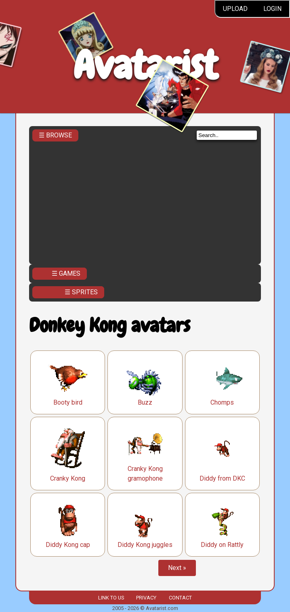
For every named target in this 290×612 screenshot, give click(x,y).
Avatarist (145, 65)
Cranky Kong (67, 478)
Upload (235, 9)
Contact (180, 598)
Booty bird (67, 402)
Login (272, 9)
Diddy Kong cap (68, 545)
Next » (177, 568)
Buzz (145, 402)
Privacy (146, 598)
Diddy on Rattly (222, 545)
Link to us (111, 598)
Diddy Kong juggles (145, 545)
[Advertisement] (145, 200)
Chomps (222, 402)
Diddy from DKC (222, 478)
